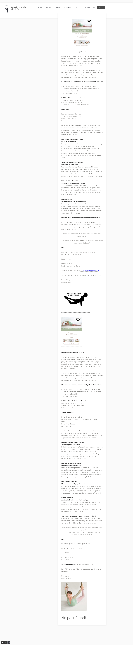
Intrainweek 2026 (88, 7)
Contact (101, 7)
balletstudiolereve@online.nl (90, 270)
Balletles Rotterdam (43, 7)
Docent (57, 7)
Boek (76, 7)
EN (9, 642)
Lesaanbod (67, 7)
